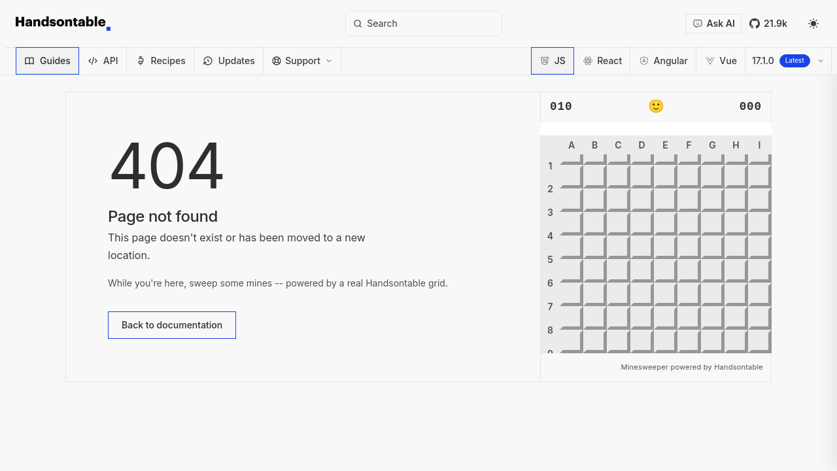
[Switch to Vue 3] (720, 61)
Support (302, 60)
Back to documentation (172, 324)
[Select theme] (813, 23)
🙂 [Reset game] (656, 107)
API (103, 60)
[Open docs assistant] (713, 24)
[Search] (423, 23)
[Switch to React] (602, 61)
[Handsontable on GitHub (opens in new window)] (768, 23)
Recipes (160, 60)
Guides (47, 60)
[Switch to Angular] (663, 61)
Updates (229, 60)
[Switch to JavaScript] (552, 61)
